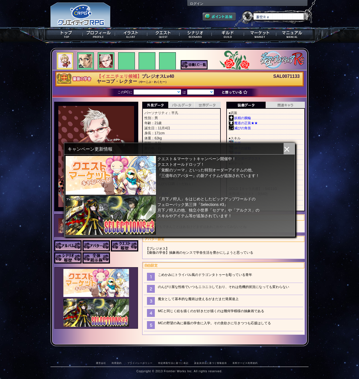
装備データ (246, 105)
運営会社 (101, 363)
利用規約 (117, 363)
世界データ (207, 105)
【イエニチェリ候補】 (119, 76)
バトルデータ (181, 105)
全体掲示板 (96, 258)
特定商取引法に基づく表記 (173, 363)
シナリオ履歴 (68, 258)
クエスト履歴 (124, 245)
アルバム (68, 245)
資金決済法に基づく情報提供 (210, 363)
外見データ (155, 105)
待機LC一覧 (194, 64)
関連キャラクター (285, 105)
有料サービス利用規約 (245, 363)
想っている (236, 92)
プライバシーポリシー (140, 363)
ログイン (196, 4)
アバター (96, 245)
